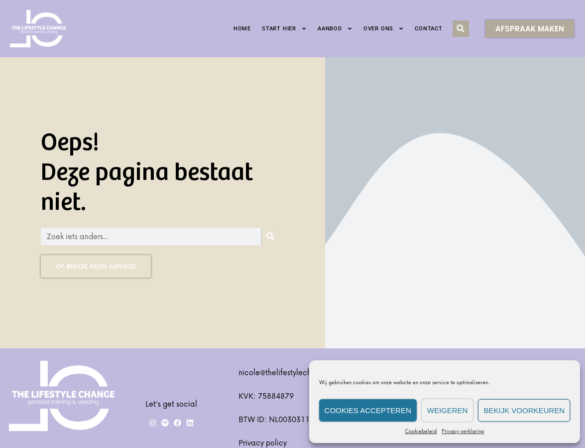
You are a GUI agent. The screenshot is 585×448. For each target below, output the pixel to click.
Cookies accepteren (368, 410)
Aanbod (335, 28)
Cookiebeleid (421, 431)
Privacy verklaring (463, 431)
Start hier (284, 28)
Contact (429, 28)
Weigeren (447, 410)
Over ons (383, 28)
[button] (461, 28)
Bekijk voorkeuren (524, 410)
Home (242, 28)
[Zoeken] (270, 236)
